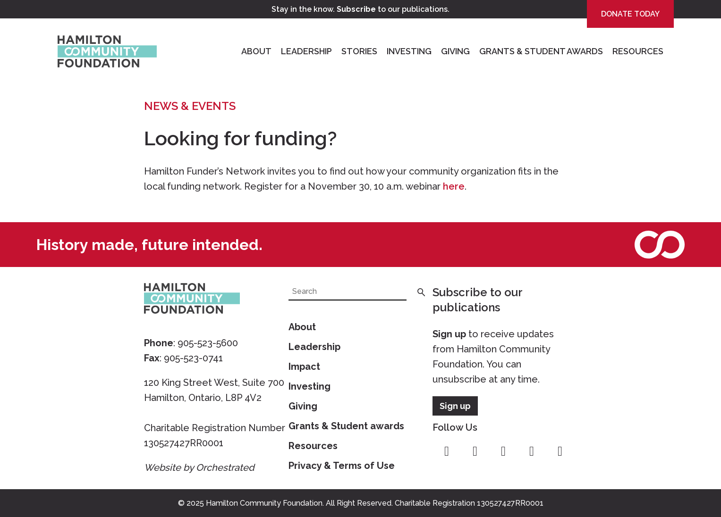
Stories (359, 51)
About (256, 51)
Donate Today (630, 13)
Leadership (306, 51)
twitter (503, 451)
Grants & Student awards (346, 426)
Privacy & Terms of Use (341, 465)
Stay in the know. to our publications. (360, 9)
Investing (409, 51)
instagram (475, 451)
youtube (531, 451)
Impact (304, 366)
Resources (637, 51)
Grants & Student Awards (541, 51)
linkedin (560, 451)
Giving (455, 51)
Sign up (449, 334)
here (454, 186)
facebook (446, 451)
